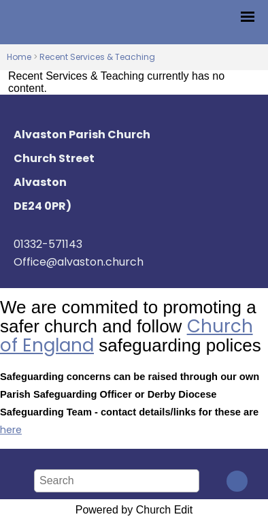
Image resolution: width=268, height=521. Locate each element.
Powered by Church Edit (134, 510)
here (11, 430)
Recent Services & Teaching (97, 57)
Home (19, 57)
